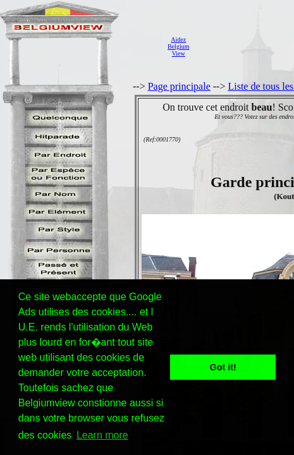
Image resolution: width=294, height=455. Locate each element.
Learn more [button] (102, 435)
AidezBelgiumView (178, 46)
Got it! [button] (223, 367)
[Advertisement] (245, 46)
